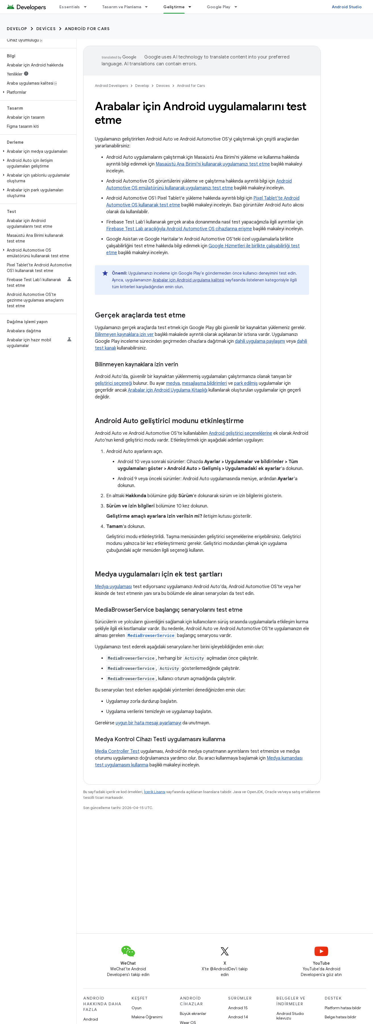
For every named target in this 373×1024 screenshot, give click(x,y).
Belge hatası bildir (340, 1016)
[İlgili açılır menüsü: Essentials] (87, 7)
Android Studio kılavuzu (290, 1016)
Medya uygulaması (113, 587)
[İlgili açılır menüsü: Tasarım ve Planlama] (149, 7)
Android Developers (111, 85)
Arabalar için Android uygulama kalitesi (188, 280)
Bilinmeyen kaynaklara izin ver (124, 334)
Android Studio (347, 6)
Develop (17, 28)
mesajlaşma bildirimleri (204, 383)
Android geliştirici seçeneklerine (240, 433)
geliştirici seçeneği (113, 383)
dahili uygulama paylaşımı (260, 341)
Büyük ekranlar (193, 1013)
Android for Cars (87, 28)
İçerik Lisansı (154, 791)
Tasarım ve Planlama (121, 6)
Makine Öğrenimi (147, 1016)
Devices (46, 28)
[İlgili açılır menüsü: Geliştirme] (192, 7)
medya (173, 383)
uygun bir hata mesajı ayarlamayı (148, 723)
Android (90, 1019)
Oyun (136, 1007)
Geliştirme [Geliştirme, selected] (174, 6)
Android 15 (238, 1007)
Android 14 (238, 1016)
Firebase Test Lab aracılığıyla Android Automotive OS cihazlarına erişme (179, 229)
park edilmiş (246, 383)
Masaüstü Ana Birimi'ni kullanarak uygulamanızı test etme (213, 164)
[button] (37, 92)
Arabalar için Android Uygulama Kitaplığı (167, 390)
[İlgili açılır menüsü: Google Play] (238, 7)
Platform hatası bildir (343, 1007)
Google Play (219, 6)
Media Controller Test (117, 751)
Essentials (69, 6)
